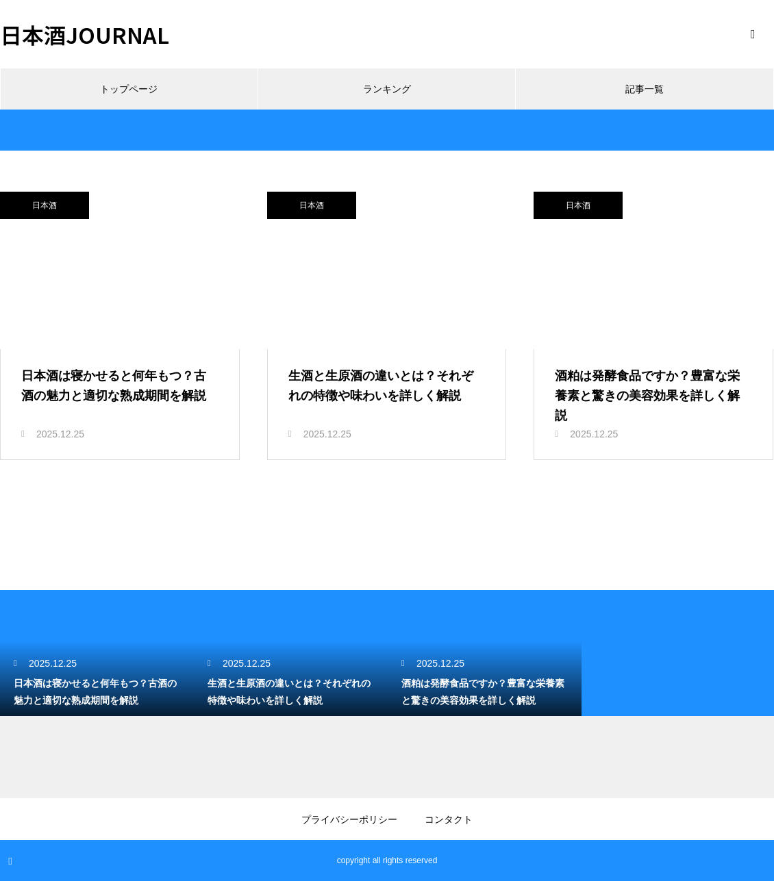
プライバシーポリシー (349, 819)
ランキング (387, 89)
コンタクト (449, 819)
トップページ (129, 89)
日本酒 (44, 205)
